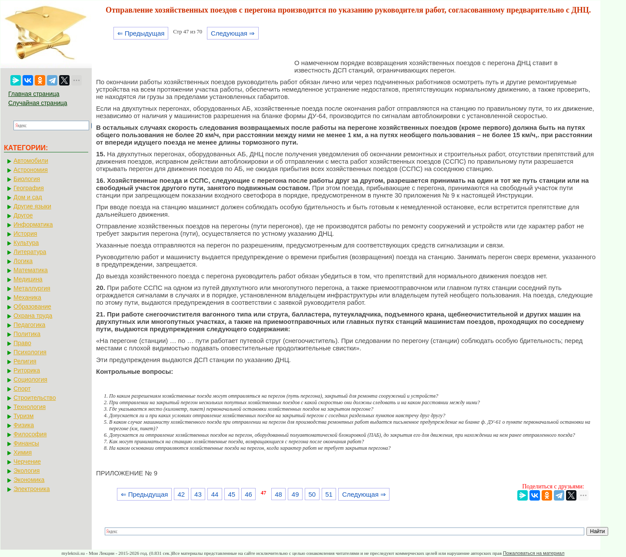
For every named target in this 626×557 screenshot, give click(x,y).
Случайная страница (37, 102)
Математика (30, 270)
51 (329, 494)
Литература (29, 251)
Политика (26, 333)
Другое (23, 215)
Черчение (27, 461)
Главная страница (34, 93)
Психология (30, 352)
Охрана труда (32, 315)
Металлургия (31, 288)
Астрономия (30, 169)
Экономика (28, 479)
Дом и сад (27, 197)
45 (231, 494)
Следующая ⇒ (233, 33)
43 (198, 494)
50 (312, 494)
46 (248, 494)
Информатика (33, 224)
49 (295, 494)
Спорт (21, 388)
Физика (23, 425)
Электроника (31, 488)
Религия (25, 361)
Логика (23, 260)
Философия (30, 434)
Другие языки (32, 206)
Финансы (26, 443)
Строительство (34, 397)
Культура (26, 242)
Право (22, 342)
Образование (32, 306)
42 (181, 494)
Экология (26, 470)
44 (215, 494)
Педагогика (29, 324)
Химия (22, 452)
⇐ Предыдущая (141, 33)
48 (278, 494)
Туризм (23, 415)
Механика (27, 297)
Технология (29, 406)
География (28, 188)
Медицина (28, 279)
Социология (30, 379)
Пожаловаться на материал (533, 553)
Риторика (26, 370)
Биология (26, 178)
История (25, 233)
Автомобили (30, 160)
